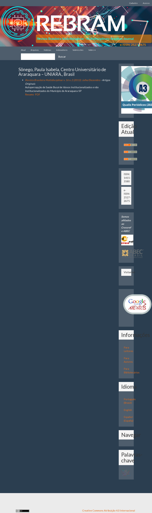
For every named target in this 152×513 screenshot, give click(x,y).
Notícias (47, 50)
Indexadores (62, 50)
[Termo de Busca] (38, 56)
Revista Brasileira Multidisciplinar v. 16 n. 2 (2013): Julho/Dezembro (62, 80)
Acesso (146, 3)
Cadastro (133, 3)
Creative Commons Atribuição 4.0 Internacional (108, 510)
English (128, 409)
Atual (23, 50)
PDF (37, 94)
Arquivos (35, 50)
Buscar (62, 56)
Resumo (29, 94)
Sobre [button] (92, 50)
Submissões (78, 50)
